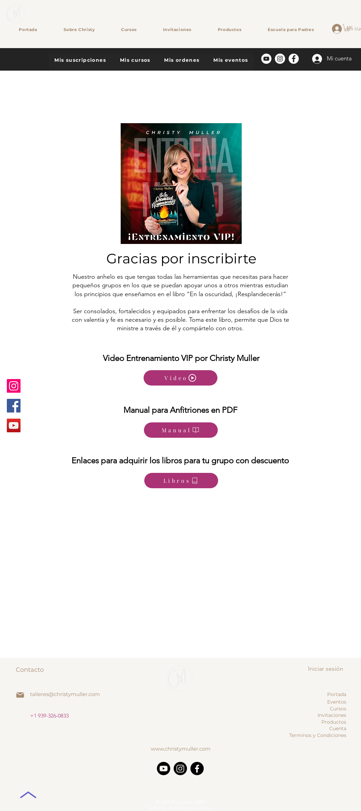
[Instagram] (14, 386)
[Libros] (181, 480)
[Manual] (181, 430)
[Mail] (20, 695)
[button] (347, 27)
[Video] (180, 378)
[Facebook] (14, 405)
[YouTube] (14, 425)
